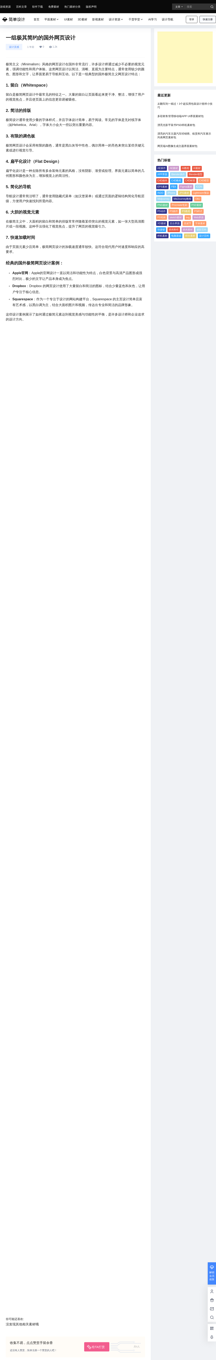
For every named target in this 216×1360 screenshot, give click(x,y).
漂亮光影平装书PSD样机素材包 (176, 125)
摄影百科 (202, 229)
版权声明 (91, 6)
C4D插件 (162, 180)
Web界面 (199, 217)
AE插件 (161, 168)
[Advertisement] (185, 57)
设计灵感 (14, 47)
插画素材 (188, 229)
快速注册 (208, 19)
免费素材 (53, 6)
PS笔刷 (161, 217)
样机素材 (162, 235)
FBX (173, 186)
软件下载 (37, 6)
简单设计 (26, 1353)
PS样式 (198, 211)
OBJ (197, 198)
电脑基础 (176, 235)
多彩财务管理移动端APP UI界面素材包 (180, 116)
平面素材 (51, 19)
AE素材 (174, 168)
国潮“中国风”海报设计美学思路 (117, 1216)
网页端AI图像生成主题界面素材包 (177, 146)
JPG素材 (184, 192)
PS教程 (186, 211)
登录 (191, 19)
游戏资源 (5, 6)
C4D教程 (176, 180)
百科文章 (21, 6)
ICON (199, 186)
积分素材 (190, 235)
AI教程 (185, 168)
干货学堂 (136, 19)
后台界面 (175, 223)
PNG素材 (162, 205)
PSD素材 (196, 205)
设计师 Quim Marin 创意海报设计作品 (38, 1216)
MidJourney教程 (182, 198)
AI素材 (197, 168)
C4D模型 (204, 180)
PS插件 (174, 211)
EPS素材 (162, 186)
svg (188, 217)
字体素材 (200, 223)
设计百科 (204, 235)
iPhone (171, 192)
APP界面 (162, 174)
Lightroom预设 (201, 192)
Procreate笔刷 (179, 205)
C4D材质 (190, 180)
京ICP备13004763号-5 (50, 1353)
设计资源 (116, 19)
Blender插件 (178, 174)
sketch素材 (176, 217)
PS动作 (161, 211)
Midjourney (163, 198)
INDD (160, 192)
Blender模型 (195, 174)
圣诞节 (187, 223)
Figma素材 (186, 186)
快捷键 (161, 229)
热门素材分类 (72, 6)
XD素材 (161, 223)
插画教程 (174, 229)
